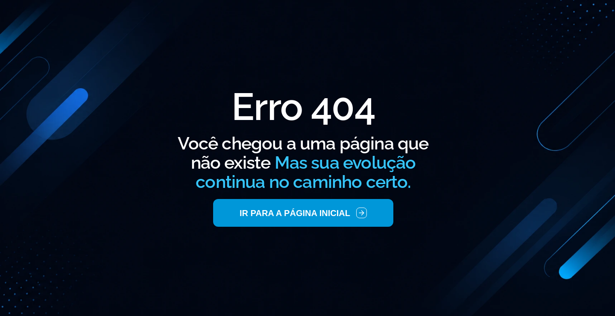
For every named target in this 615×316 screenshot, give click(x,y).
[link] (303, 213)
